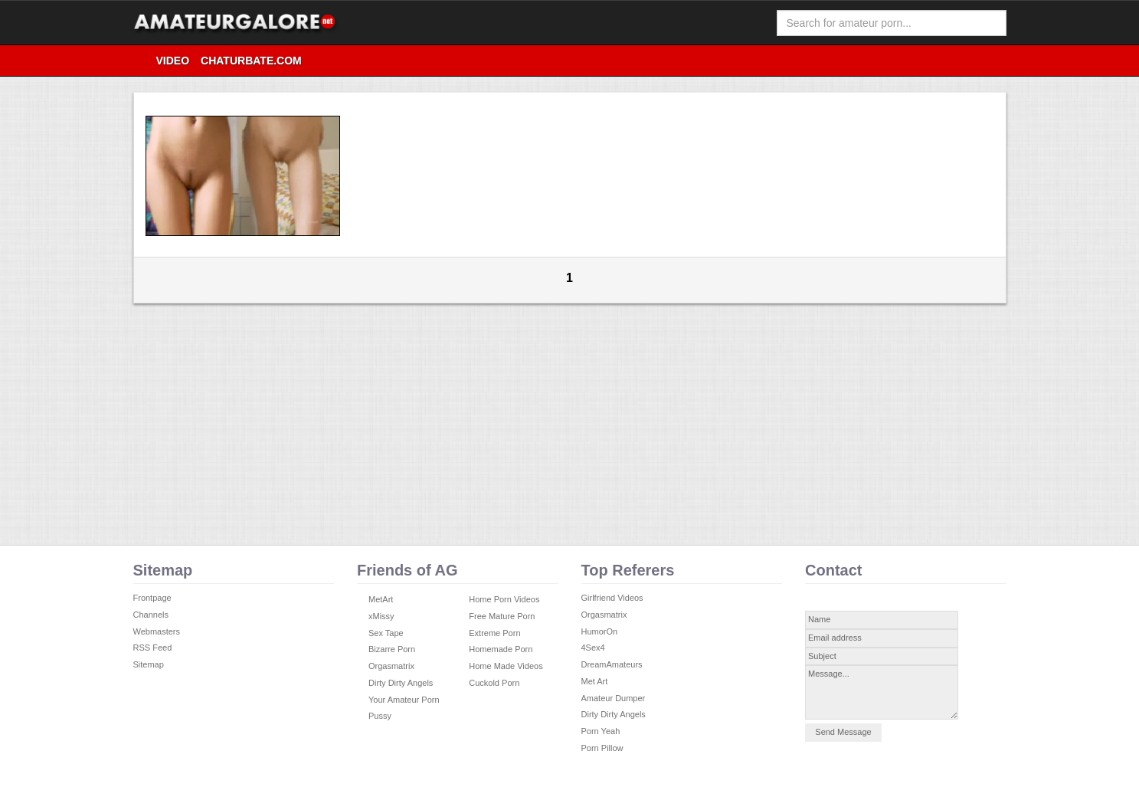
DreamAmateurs (612, 664)
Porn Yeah (600, 731)
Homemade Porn (500, 649)
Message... (881, 692)
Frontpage (152, 597)
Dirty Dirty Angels (400, 682)
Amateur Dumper (613, 698)
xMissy (381, 616)
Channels (151, 614)
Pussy (379, 715)
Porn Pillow (602, 748)
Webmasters (157, 631)
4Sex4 (593, 647)
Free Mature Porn (502, 616)
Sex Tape (386, 633)
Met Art (594, 681)
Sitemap (148, 664)
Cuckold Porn (494, 682)
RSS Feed (152, 647)
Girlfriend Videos (612, 597)
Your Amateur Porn (404, 699)
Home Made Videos (505, 666)
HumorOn (599, 631)
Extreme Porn (494, 633)
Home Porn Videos (504, 599)
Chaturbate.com (251, 60)
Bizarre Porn (391, 649)
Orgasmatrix (391, 666)
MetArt (380, 599)
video (173, 60)
